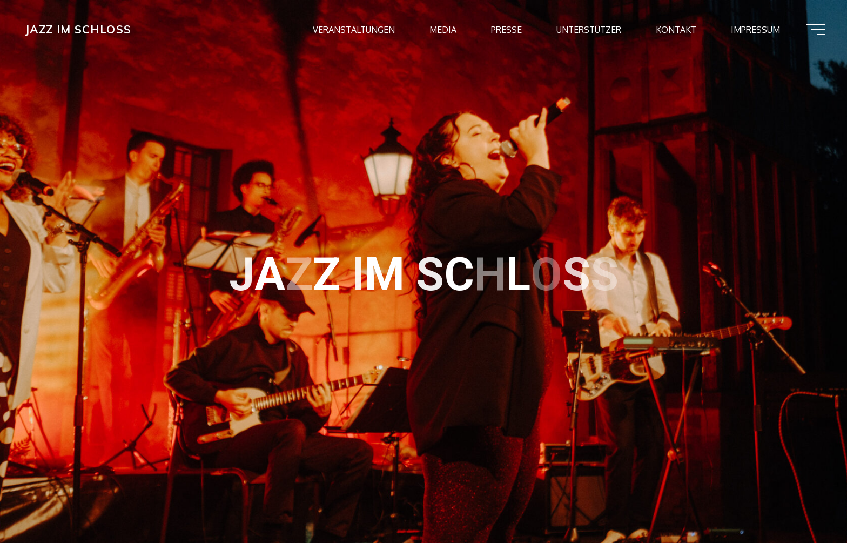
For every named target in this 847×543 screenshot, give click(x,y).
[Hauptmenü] (815, 29)
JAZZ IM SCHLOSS (78, 29)
